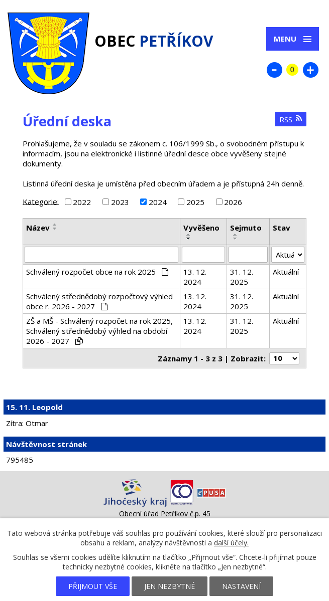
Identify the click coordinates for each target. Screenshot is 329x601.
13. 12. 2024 (194, 277)
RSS (290, 119)
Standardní (292, 70)
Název (38, 228)
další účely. (231, 542)
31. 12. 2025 (241, 277)
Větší (310, 70)
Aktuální (286, 272)
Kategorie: (41, 201)
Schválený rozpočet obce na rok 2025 (97, 272)
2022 (82, 202)
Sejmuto (246, 228)
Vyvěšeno (201, 228)
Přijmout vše (92, 586)
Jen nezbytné (169, 586)
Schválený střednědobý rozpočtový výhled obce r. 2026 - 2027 (99, 301)
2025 (195, 202)
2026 (233, 202)
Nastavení (241, 586)
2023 (120, 202)
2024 (158, 202)
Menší (274, 70)
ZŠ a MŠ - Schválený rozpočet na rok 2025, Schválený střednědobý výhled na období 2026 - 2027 (99, 331)
